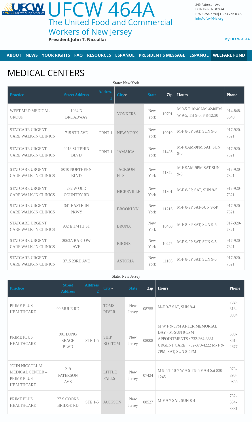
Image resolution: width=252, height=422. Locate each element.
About (14, 55)
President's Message (162, 55)
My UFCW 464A (237, 39)
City (122, 95)
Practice (17, 95)
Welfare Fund (229, 55)
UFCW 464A (101, 9)
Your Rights (56, 55)
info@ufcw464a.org (209, 18)
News (32, 55)
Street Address (76, 95)
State (152, 95)
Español (125, 55)
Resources (99, 55)
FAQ (78, 55)
